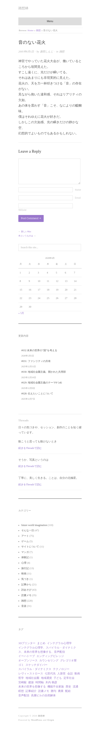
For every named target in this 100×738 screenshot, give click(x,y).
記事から (26, 584)
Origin (50, 720)
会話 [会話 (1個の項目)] (70, 673)
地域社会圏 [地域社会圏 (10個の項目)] (32, 677)
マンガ (25, 552)
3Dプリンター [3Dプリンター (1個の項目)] (26, 643)
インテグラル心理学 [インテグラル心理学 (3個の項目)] (59, 643)
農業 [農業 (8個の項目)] (61, 691)
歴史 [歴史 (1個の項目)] (68, 686)
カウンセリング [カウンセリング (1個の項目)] (48, 660)
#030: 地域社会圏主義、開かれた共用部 (43, 371)
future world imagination (34, 525)
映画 (23, 573)
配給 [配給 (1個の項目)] (68, 691)
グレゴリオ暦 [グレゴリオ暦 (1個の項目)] (68, 660)
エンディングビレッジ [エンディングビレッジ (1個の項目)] (50, 656)
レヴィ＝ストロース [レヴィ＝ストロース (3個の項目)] (30, 673)
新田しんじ (46, 51)
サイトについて (30, 546)
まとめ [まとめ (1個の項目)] (41, 643)
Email (78, 197)
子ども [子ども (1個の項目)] (58, 677)
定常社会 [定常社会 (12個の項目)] (69, 677)
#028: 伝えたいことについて (37, 393)
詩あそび (26, 589)
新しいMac (26, 231)
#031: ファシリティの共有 (36, 361)
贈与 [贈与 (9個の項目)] (53, 691)
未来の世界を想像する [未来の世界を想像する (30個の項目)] (32, 686)
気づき (25, 579)
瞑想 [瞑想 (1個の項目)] (21, 691)
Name (78, 189)
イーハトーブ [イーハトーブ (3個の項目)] (26, 656)
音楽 (23, 606)
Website (22, 210)
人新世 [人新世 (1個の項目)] (61, 673)
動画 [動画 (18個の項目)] (77, 673)
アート (25, 535)
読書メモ (26, 595)
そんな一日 (27, 530)
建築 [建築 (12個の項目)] (31, 682)
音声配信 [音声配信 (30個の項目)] (23, 695)
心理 (23, 562)
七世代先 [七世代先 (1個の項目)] (50, 673)
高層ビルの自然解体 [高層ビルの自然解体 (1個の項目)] (43, 695)
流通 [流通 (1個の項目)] (75, 686)
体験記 (25, 557)
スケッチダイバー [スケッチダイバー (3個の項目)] (36, 664)
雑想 (38, 30)
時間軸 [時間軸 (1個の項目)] (39, 682)
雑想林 (23, 8)
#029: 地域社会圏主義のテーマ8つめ (41, 382)
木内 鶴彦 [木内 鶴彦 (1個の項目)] (51, 682)
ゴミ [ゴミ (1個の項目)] (21, 664)
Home (31, 30)
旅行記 (25, 568)
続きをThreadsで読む (30, 448)
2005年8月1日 (26, 51)
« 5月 (21, 313)
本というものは (25, 236)
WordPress (36, 720)
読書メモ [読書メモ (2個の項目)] (43, 691)
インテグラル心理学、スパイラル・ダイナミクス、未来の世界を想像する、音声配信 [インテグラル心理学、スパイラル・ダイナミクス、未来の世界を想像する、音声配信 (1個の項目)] (47, 649)
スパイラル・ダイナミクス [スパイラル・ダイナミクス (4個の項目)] (34, 669)
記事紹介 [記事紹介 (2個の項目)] (31, 691)
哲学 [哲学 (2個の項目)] (21, 677)
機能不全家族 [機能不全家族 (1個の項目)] (55, 686)
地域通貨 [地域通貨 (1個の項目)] (46, 677)
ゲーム (25, 541)
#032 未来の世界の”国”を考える (39, 350)
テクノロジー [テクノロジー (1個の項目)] (61, 669)
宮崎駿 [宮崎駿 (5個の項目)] (22, 682)
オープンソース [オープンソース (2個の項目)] (28, 660)
